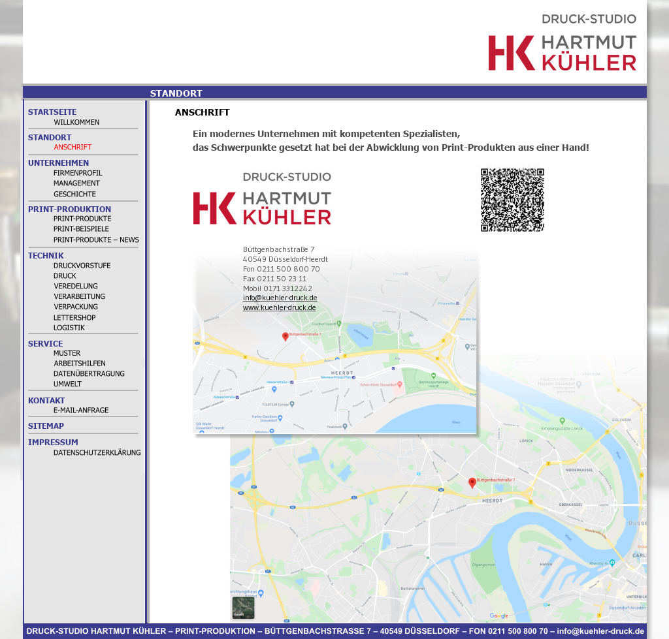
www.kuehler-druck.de (279, 307)
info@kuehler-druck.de (280, 297)
